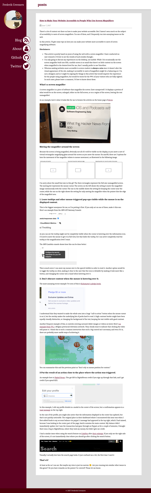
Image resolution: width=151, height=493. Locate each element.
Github (20, 57)
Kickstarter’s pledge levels (91, 284)
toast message (45, 410)
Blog (22, 40)
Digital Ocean (60, 377)
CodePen (84, 434)
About (21, 49)
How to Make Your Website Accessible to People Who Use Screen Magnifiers (77, 20)
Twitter (20, 66)
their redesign (97, 434)
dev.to (110, 100)
